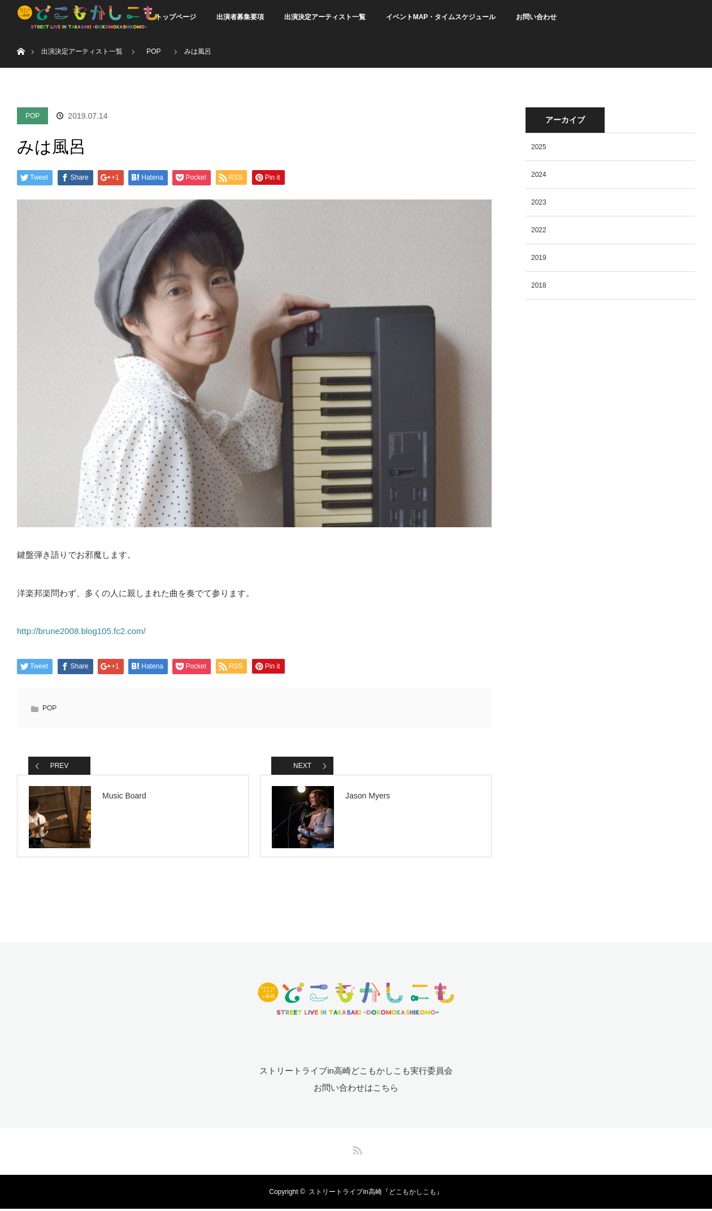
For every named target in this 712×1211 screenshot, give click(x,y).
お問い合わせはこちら (356, 1090)
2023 (538, 202)
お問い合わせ (536, 17)
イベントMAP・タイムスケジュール (441, 17)
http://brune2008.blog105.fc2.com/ (81, 631)
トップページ (175, 17)
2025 (538, 147)
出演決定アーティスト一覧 (325, 17)
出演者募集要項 (240, 17)
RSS (356, 1150)
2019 (538, 258)
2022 (538, 230)
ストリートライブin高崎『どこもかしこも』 (375, 1194)
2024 (538, 175)
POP (32, 116)
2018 (538, 285)
